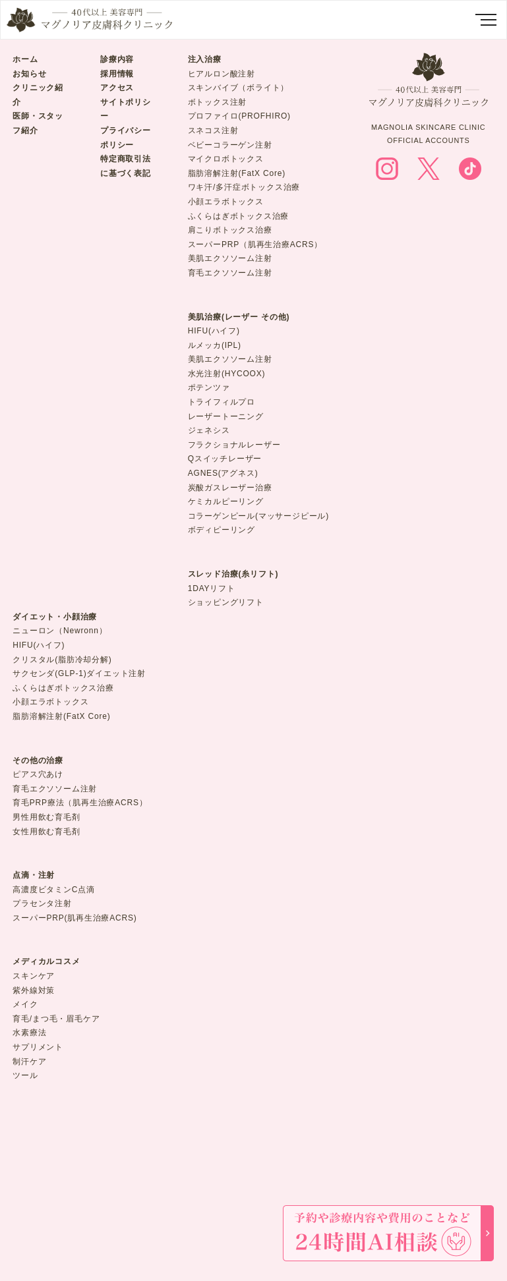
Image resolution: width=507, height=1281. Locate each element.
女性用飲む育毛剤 (46, 831)
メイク (25, 1004)
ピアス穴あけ (38, 774)
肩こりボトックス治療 (230, 230)
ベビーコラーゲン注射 (230, 145)
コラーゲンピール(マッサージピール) (258, 516)
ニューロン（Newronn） (60, 630)
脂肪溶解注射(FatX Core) (236, 173)
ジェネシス (209, 430)
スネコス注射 (213, 130)
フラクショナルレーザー (234, 444)
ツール (25, 1075)
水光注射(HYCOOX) (227, 373)
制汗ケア (29, 1061)
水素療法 (29, 1032)
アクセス (117, 87)
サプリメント (38, 1047)
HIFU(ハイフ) (214, 330)
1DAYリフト (211, 588)
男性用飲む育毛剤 (46, 817)
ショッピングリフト (226, 602)
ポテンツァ (209, 387)
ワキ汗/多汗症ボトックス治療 (244, 187)
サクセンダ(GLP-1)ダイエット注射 (79, 673)
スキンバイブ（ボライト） (238, 87)
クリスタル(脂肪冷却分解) (62, 659)
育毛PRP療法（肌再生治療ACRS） (80, 802)
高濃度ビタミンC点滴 (54, 889)
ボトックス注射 (217, 102)
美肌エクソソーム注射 (230, 258)
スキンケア (34, 976)
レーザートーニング (226, 416)
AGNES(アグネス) (223, 473)
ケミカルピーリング (226, 501)
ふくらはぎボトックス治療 (238, 216)
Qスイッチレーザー (225, 458)
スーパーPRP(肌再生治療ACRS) (74, 918)
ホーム (25, 59)
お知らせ (29, 73)
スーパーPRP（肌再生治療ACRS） (255, 244)
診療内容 (117, 59)
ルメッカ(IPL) (214, 345)
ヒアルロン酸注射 (221, 73)
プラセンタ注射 (42, 903)
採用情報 (117, 73)
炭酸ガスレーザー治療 (230, 487)
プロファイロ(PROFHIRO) (239, 116)
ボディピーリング (221, 529)
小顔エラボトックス (226, 201)
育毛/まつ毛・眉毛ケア (56, 1018)
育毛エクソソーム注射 (230, 272)
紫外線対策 (34, 990)
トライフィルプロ (221, 402)
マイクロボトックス (226, 158)
